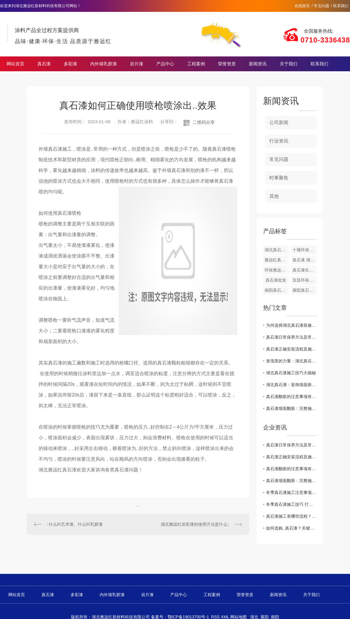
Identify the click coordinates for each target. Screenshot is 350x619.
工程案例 (196, 63)
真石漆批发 (275, 280)
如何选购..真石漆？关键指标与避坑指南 (291, 528)
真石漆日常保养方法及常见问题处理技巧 (291, 337)
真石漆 (44, 63)
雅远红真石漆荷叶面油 (277, 260)
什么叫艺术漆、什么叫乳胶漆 (76, 524)
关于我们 (289, 63)
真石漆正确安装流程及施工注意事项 (291, 349)
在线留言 (302, 6)
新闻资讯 (258, 63)
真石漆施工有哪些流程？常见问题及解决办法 (291, 516)
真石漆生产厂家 (304, 270)
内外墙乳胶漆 (103, 63)
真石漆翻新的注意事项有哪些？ (291, 396)
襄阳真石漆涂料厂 (304, 290)
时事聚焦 (278, 177)
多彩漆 (70, 63)
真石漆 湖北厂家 (304, 260)
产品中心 (165, 63)
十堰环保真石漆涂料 (304, 249)
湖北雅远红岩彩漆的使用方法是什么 (194, 524)
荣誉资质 (227, 63)
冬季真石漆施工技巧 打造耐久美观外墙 (291, 504)
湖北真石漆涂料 (277, 249)
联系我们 (341, 6)
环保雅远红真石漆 (277, 270)
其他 (274, 196)
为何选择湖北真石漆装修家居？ (291, 325)
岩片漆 (136, 63)
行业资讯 (278, 140)
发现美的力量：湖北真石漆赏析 (291, 361)
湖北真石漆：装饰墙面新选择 (291, 384)
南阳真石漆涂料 (277, 290)
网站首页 (15, 63)
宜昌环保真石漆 (304, 280)
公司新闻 (278, 122)
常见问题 (321, 6)
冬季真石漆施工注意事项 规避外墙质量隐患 (291, 492)
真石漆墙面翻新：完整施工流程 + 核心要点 (291, 408)
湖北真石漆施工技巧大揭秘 (291, 372)
